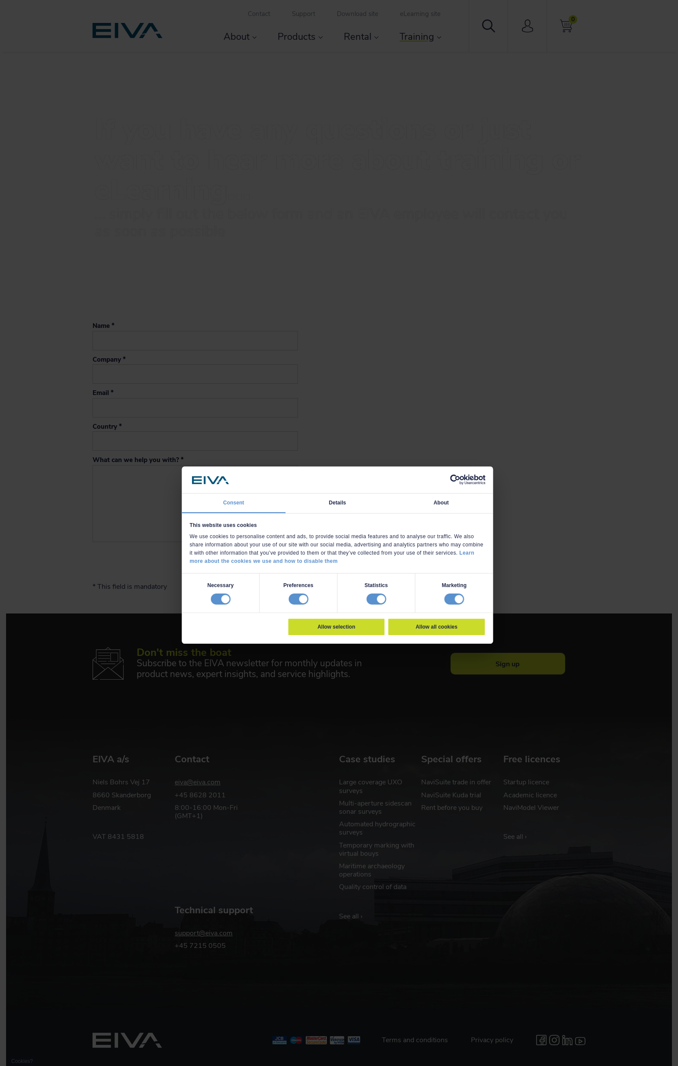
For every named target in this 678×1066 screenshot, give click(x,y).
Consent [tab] (233, 503)
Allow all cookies (436, 627)
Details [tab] (337, 503)
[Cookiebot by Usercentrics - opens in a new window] (455, 480)
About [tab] (441, 503)
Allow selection (336, 627)
